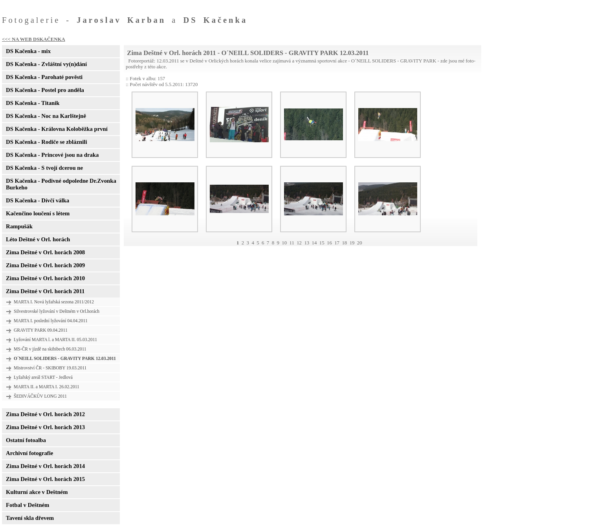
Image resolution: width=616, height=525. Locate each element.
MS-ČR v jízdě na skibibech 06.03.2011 (50, 349)
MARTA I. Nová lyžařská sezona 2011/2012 (54, 301)
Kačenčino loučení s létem (38, 213)
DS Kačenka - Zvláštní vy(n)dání (46, 64)
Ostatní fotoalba (26, 440)
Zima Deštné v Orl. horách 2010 (45, 278)
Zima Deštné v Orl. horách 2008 (45, 252)
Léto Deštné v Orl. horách (38, 239)
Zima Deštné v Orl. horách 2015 (45, 479)
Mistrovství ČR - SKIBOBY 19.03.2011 (50, 367)
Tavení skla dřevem (30, 518)
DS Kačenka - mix (28, 51)
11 (291, 243)
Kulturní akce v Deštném (37, 492)
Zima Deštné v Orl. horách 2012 (45, 414)
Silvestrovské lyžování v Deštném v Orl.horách (56, 311)
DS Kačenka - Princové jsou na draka (52, 155)
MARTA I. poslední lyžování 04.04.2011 (51, 320)
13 (306, 243)
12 (299, 243)
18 (344, 243)
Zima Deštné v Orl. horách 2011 (45, 291)
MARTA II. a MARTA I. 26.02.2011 (46, 386)
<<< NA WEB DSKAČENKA (33, 39)
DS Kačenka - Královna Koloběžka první (57, 129)
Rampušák (19, 226)
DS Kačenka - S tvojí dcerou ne (44, 168)
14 (314, 243)
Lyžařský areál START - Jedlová (43, 377)
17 (336, 243)
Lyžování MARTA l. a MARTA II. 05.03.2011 (55, 339)
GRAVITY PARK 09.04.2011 (41, 330)
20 (359, 243)
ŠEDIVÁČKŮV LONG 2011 (40, 396)
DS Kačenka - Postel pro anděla (45, 90)
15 (321, 243)
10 (284, 243)
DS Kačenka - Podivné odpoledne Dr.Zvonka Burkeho (61, 184)
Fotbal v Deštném (27, 505)
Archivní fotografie (29, 453)
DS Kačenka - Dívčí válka (37, 200)
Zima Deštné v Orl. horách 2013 (45, 427)
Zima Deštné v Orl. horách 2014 (45, 466)
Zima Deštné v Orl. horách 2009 (45, 265)
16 (329, 243)
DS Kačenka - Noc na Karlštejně (46, 116)
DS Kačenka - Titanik (32, 103)
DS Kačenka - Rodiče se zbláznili (46, 142)
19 (352, 243)
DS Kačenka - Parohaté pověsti (44, 77)
